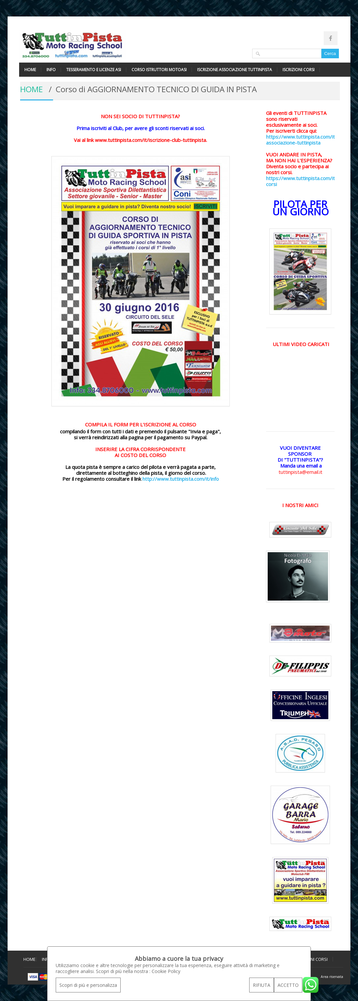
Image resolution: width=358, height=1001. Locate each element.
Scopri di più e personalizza (88, 985)
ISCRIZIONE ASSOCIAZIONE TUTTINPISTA (234, 69)
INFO (51, 69)
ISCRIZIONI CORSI (298, 69)
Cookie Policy (166, 971)
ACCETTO (288, 985)
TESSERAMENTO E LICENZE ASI (93, 69)
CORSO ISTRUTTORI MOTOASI (159, 69)
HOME (30, 69)
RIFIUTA (261, 985)
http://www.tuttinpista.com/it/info (180, 478)
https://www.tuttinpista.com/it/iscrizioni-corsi (312, 181)
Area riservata (332, 976)
